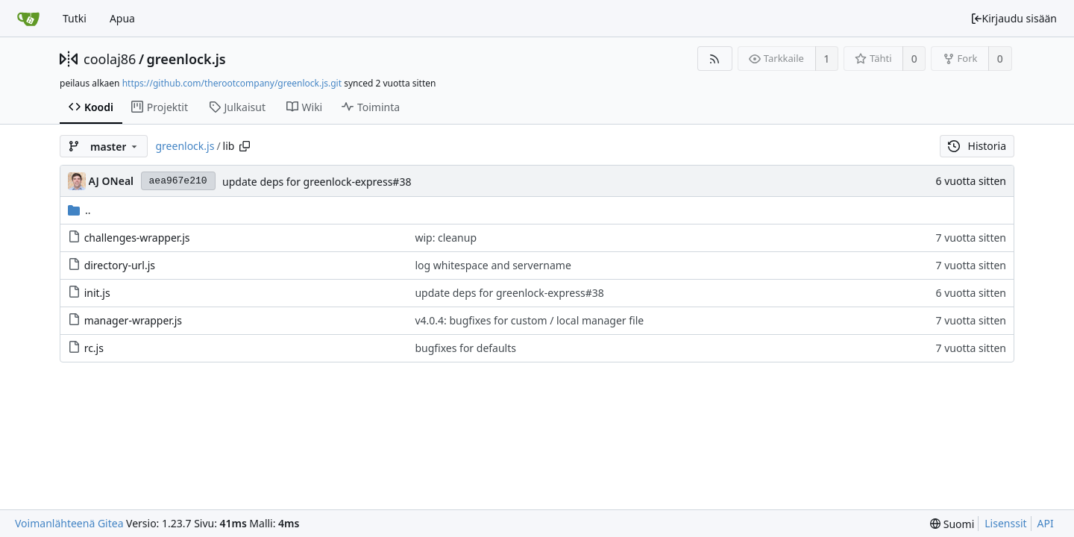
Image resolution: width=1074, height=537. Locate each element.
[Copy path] (244, 146)
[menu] (952, 524)
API (1045, 523)
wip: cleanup (446, 237)
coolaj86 (110, 58)
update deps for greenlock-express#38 (316, 182)
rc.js (94, 348)
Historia (977, 146)
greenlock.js (186, 58)
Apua (122, 18)
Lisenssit (1005, 523)
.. (79, 210)
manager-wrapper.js (133, 320)
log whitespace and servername (493, 265)
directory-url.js (119, 265)
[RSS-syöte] (714, 58)
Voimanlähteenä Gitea (69, 523)
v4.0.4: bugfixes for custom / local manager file (529, 320)
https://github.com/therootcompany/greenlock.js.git (232, 83)
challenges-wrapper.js (137, 237)
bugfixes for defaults (465, 348)
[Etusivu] (28, 18)
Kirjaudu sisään (1013, 18)
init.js (97, 293)
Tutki (75, 18)
